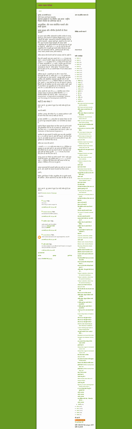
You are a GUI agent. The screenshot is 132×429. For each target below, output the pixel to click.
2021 (78, 62)
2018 (78, 68)
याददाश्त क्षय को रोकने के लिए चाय (85, 284)
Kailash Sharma (47, 211)
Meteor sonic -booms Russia (85, 241)
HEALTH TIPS (81, 139)
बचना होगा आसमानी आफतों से (84, 216)
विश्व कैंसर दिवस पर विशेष (83, 354)
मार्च (79, 99)
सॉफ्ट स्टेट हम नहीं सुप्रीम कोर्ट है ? (85, 317)
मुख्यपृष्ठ (54, 255)
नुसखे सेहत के (80, 345)
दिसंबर (79, 80)
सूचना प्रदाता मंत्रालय (82, 167)
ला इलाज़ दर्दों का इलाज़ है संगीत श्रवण (85, 254)
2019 (78, 66)
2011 (78, 408)
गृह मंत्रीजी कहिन (81, 184)
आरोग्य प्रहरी (80, 176)
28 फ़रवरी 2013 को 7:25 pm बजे (49, 207)
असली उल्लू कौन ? (81, 376)
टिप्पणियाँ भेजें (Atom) (47, 258)
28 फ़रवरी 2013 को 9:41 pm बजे (49, 239)
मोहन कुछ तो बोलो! (51, 226)
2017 (78, 70)
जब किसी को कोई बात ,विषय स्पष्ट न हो (86, 186)
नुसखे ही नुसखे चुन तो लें (83, 188)
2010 (78, 410)
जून (79, 93)
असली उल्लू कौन (81, 382)
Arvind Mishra (47, 235)
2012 (78, 406)
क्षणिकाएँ (48, 227)
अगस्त (79, 89)
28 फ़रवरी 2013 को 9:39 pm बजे (49, 230)
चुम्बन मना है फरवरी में (82, 202)
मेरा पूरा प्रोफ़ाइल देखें (79, 422)
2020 (78, 64)
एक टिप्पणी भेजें (41, 252)
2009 (78, 412)
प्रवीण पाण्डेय (45, 244)
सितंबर (79, 87)
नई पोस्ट (39, 255)
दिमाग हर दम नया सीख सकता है (84, 292)
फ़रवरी (79, 101)
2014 (78, 76)
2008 (78, 414)
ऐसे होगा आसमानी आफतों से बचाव (85, 210)
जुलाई (79, 91)
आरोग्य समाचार (81, 392)
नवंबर (79, 82)
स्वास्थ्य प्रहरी (80, 165)
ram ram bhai (45, 5)
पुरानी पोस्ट (70, 255)
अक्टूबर (79, 84)
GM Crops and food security (85, 107)
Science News (81, 380)
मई (79, 95)
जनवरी (79, 404)
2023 (78, 58)
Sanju (44, 201)
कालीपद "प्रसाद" (46, 221)
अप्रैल (79, 97)
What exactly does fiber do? (85, 378)
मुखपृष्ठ (40, 11)
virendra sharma (81, 420)
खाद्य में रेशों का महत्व (82, 372)
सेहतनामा (79, 200)
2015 (78, 74)
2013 (78, 78)
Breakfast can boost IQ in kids (86, 335)
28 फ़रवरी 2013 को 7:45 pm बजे (49, 216)
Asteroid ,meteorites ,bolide (85, 235)
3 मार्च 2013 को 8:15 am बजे (48, 250)
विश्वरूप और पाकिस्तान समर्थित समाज (85, 362)
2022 (78, 60)
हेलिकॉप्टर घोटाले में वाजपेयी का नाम (85, 249)
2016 (78, 72)
